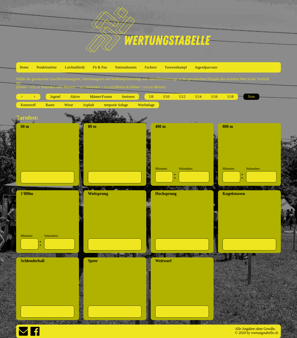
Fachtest (151, 67)
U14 (198, 96)
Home (24, 67)
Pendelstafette (47, 67)
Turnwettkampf (176, 67)
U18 (230, 96)
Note (251, 96)
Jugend (55, 96)
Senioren (128, 96)
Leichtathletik (75, 67)
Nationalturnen (126, 67)
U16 (214, 96)
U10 (166, 96)
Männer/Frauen (101, 96)
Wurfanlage (146, 105)
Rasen (50, 105)
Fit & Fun (100, 67)
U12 (182, 96)
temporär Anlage (116, 105)
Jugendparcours (206, 67)
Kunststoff (28, 105)
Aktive (75, 96)
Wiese (68, 105)
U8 (151, 96)
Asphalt (88, 105)
